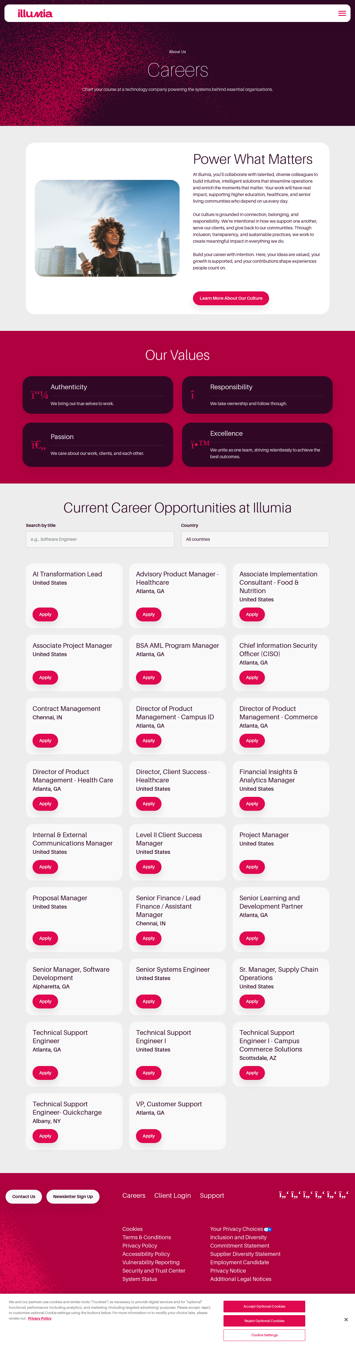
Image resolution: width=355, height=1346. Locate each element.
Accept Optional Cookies (264, 1310)
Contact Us (23, 1196)
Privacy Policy (139, 1246)
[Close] (346, 1323)
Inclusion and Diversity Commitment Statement (239, 1241)
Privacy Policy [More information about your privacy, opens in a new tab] (39, 1322)
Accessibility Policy (146, 1254)
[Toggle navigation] (342, 13)
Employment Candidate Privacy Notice (239, 1266)
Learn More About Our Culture (231, 298)
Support (212, 1195)
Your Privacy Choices (236, 1229)
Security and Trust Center (153, 1271)
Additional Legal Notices (240, 1279)
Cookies (132, 1229)
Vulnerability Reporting (151, 1262)
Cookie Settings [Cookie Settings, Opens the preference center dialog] (264, 1339)
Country (189, 525)
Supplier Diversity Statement (245, 1254)
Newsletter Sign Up (73, 1196)
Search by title (41, 525)
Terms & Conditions (146, 1237)
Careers (133, 1195)
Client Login (172, 1195)
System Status (139, 1279)
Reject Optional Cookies (264, 1324)
